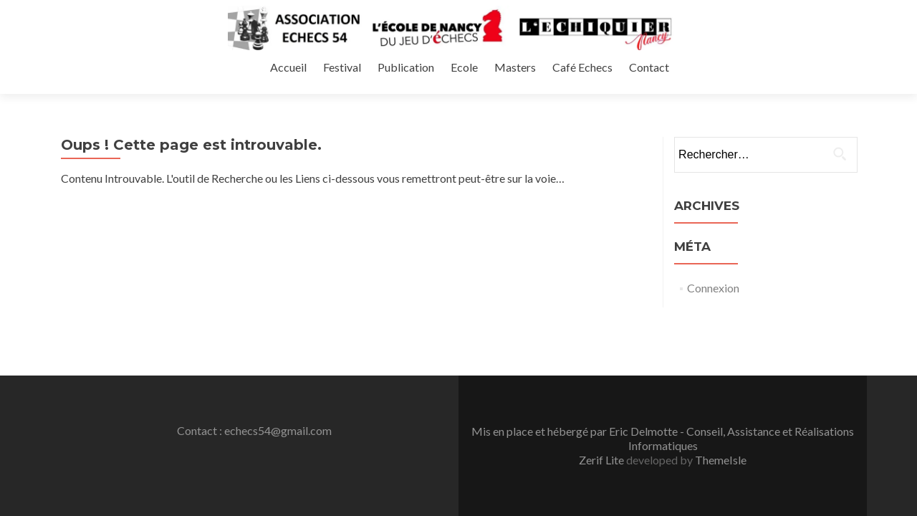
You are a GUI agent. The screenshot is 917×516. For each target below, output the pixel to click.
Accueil (499, 81)
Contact (847, 81)
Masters (717, 81)
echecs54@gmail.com (278, 323)
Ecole (668, 81)
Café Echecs (782, 81)
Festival (551, 81)
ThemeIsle (720, 352)
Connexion (713, 248)
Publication (612, 81)
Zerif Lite (602, 352)
